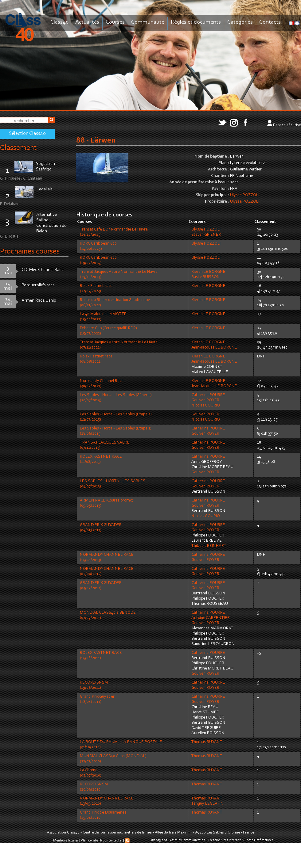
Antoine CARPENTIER (210, 618)
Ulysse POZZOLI (244, 195)
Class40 (59, 22)
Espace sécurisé (287, 125)
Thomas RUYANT (206, 742)
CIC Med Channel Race (43, 270)
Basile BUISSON (205, 277)
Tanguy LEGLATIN (207, 804)
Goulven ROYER (205, 400)
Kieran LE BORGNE (208, 272)
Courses (115, 22)
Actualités (87, 22)
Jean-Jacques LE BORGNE (214, 347)
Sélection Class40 (27, 133)
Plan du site (89, 840)
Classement (18, 148)
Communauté (147, 22)
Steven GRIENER (206, 235)
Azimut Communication (187, 840)
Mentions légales (66, 840)
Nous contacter (111, 840)
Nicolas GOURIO (205, 405)
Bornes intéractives (258, 840)
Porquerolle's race (38, 285)
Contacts (270, 22)
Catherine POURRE (208, 395)
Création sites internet (224, 840)
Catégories (240, 22)
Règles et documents (196, 22)
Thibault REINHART (208, 546)
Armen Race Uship (39, 300)
